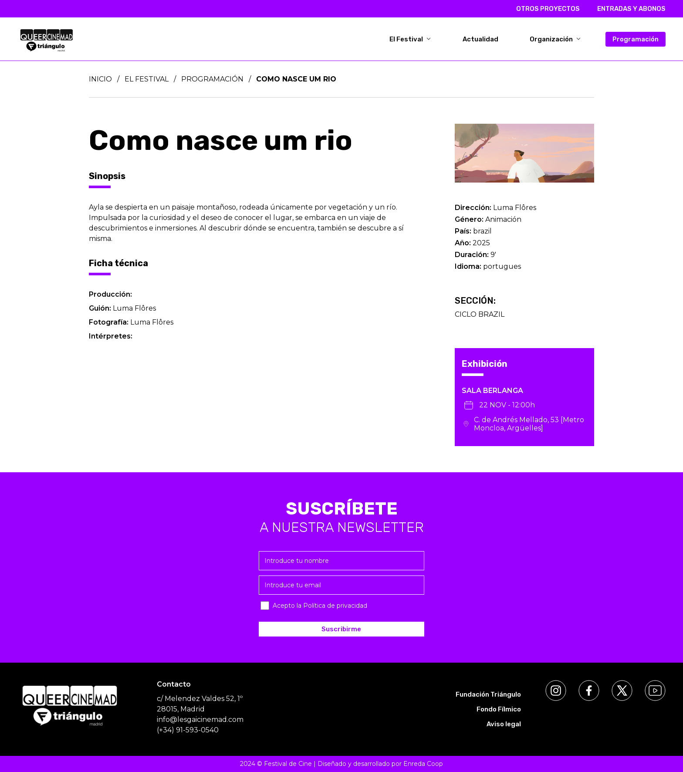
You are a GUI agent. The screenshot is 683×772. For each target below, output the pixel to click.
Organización (555, 39)
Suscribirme (341, 629)
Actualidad (480, 39)
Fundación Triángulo (488, 694)
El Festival (410, 39)
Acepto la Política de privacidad (320, 605)
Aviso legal (504, 724)
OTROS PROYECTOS (548, 9)
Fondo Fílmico (499, 709)
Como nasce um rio (296, 79)
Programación (635, 39)
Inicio (100, 79)
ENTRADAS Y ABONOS (631, 9)
